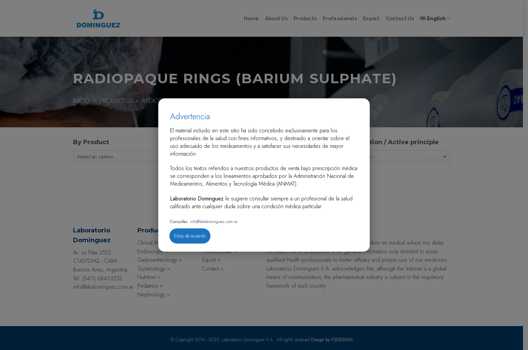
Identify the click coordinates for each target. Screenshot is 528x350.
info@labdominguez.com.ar (213, 221)
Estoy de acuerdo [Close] (190, 235)
